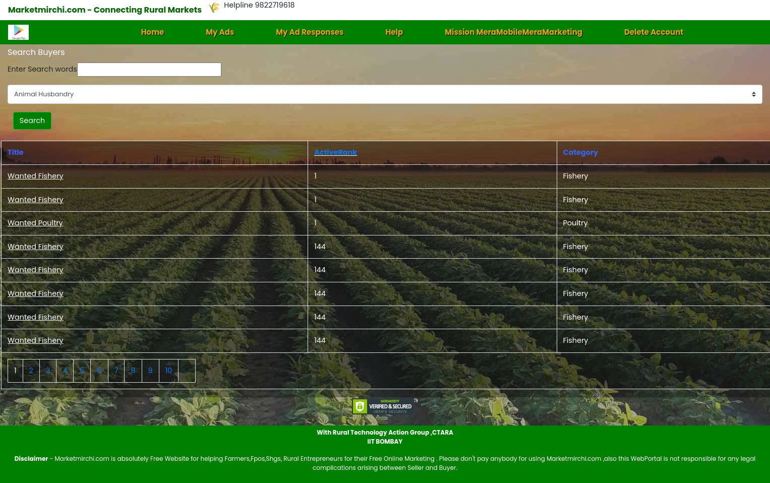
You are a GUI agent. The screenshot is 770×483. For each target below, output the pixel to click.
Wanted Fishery (36, 176)
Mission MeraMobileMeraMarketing (513, 32)
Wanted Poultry (35, 223)
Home (152, 32)
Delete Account (653, 32)
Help (394, 32)
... (187, 371)
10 (168, 371)
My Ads (220, 32)
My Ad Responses (309, 32)
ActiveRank (335, 152)
